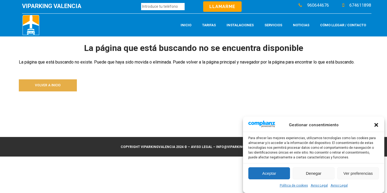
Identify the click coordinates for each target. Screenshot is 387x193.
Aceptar (269, 173)
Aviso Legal (319, 186)
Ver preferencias (358, 173)
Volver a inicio (48, 85)
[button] (376, 125)
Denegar (313, 173)
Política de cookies (294, 186)
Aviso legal (201, 147)
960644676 (318, 5)
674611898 (360, 5)
